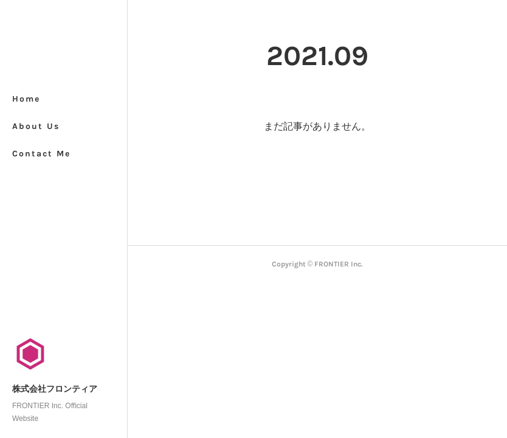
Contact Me (41, 153)
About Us (36, 126)
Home (26, 99)
